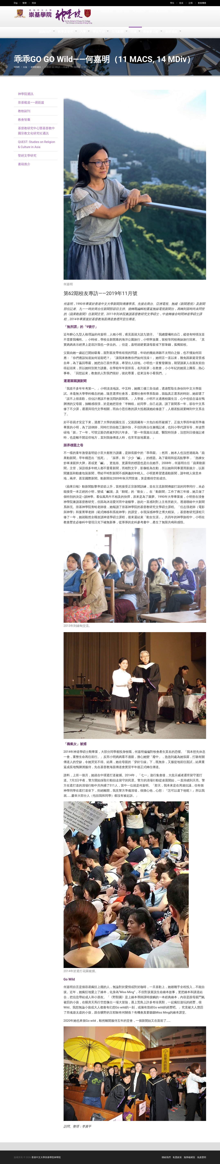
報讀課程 (106, 16)
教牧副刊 (24, 111)
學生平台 (99, 31)
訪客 (191, 3)
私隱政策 (177, 1157)
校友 (181, 3)
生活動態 (118, 31)
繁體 (24, 3)
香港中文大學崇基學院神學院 (46, 1157)
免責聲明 (201, 1157)
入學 (82, 31)
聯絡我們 (166, 1157)
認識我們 (44, 31)
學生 (172, 3)
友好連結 (173, 31)
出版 (134, 31)
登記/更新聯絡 (158, 16)
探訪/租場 (123, 16)
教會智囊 (24, 119)
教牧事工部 (152, 31)
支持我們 (139, 16)
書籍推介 (24, 164)
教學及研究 (64, 31)
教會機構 (202, 3)
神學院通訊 (36, 67)
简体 (34, 3)
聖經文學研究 (27, 155)
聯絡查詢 (177, 16)
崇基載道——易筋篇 (31, 102)
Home (17, 67)
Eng (15, 3)
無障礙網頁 (189, 1157)
